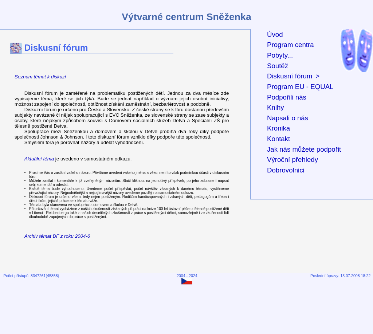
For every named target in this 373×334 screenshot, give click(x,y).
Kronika (278, 128)
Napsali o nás (287, 118)
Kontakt (278, 139)
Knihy (275, 107)
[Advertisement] (188, 307)
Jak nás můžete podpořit (304, 149)
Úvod (275, 34)
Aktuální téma (39, 159)
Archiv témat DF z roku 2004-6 (57, 236)
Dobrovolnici (286, 170)
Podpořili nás (286, 97)
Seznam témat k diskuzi (40, 76)
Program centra (290, 44)
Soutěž (277, 66)
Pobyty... (280, 55)
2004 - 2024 (187, 275)
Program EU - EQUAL (300, 86)
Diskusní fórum (289, 76)
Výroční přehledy (292, 159)
